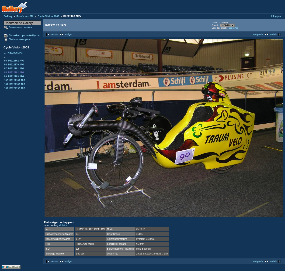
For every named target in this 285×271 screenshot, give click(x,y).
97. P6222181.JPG (14, 68)
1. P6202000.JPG (13, 52)
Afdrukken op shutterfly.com (24, 35)
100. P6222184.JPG (14, 80)
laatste (273, 34)
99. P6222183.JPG (14, 76)
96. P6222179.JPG (14, 64)
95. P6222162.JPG (14, 60)
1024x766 (233, 28)
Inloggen (276, 16)
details (63, 225)
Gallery (8, 16)
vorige (68, 34)
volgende (258, 34)
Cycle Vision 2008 (48, 16)
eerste (54, 34)
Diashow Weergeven (20, 39)
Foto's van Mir (25, 16)
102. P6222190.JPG (14, 88)
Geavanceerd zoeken (20, 27)
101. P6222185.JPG (14, 84)
